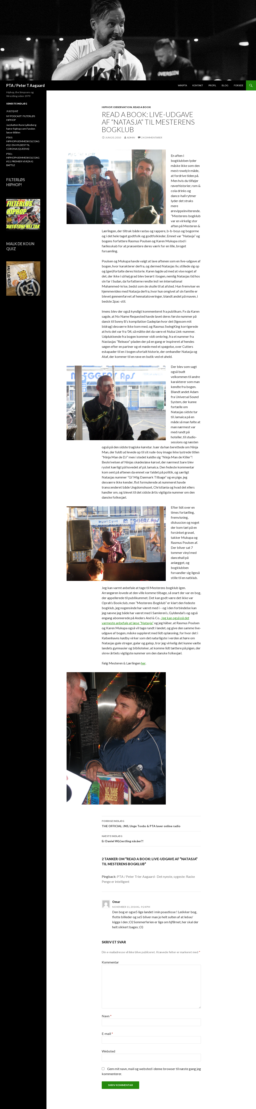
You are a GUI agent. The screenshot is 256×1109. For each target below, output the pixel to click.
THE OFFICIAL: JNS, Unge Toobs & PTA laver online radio (151, 823)
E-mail (107, 1033)
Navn (107, 1016)
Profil (212, 85)
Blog (225, 85)
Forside (238, 85)
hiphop (107, 107)
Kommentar (110, 962)
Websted (108, 1051)
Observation (122, 107)
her (143, 663)
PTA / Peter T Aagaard (25, 85)
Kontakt (197, 85)
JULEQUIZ (12, 111)
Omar (116, 902)
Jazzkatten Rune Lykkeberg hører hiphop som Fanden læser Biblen (21, 128)
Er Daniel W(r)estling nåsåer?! (151, 838)
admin (131, 137)
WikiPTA (182, 85)
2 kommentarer (151, 137)
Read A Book (142, 107)
